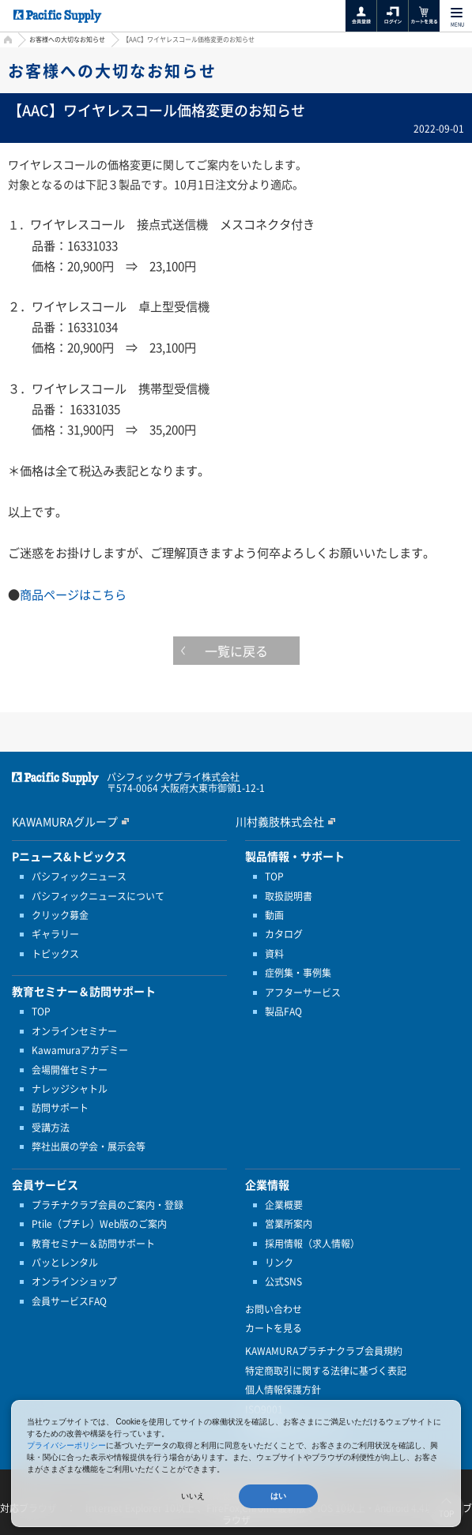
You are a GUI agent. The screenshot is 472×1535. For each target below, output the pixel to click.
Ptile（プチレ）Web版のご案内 (99, 1223)
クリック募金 (60, 915)
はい (278, 1496)
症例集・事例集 (298, 972)
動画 (274, 915)
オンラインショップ (74, 1281)
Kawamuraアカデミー (80, 1050)
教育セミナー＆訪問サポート (93, 1243)
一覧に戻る (236, 650)
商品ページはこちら (73, 594)
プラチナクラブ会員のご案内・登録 (107, 1204)
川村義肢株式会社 (280, 821)
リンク (279, 1262)
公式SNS (283, 1281)
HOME (6, 41)
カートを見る (273, 1328)
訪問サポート (60, 1107)
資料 (274, 953)
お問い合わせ (273, 1309)
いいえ (193, 1496)
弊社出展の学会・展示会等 (88, 1146)
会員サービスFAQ (69, 1301)
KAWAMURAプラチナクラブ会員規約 (323, 1351)
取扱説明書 (288, 896)
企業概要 (284, 1204)
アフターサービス (303, 992)
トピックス (55, 953)
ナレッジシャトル (70, 1088)
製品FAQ (283, 1011)
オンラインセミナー (74, 1031)
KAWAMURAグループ (65, 821)
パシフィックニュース (79, 876)
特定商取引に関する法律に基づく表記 (325, 1370)
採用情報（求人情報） (312, 1243)
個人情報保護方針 (283, 1389)
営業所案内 (288, 1223)
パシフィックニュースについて (98, 896)
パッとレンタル (65, 1262)
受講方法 (51, 1127)
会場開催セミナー (70, 1069)
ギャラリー (55, 934)
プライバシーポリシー (66, 1445)
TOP (41, 1011)
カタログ (284, 934)
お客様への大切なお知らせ (67, 39)
